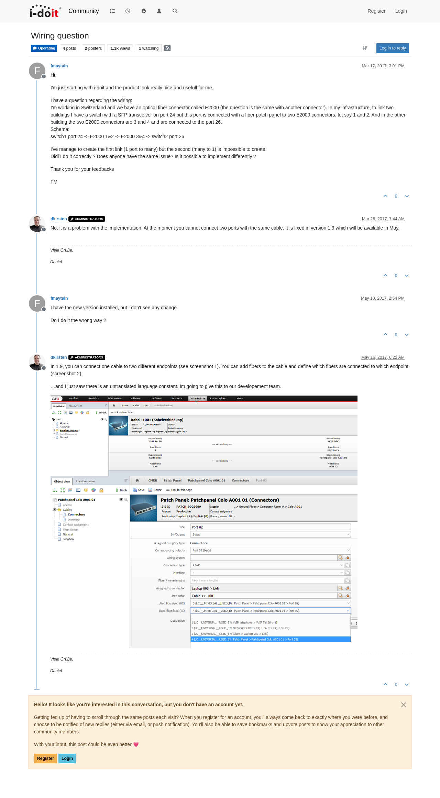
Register (45, 758)
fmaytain (59, 66)
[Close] (403, 705)
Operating (44, 48)
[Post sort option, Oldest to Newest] (365, 48)
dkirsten (59, 219)
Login (67, 758)
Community (83, 11)
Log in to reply (393, 48)
